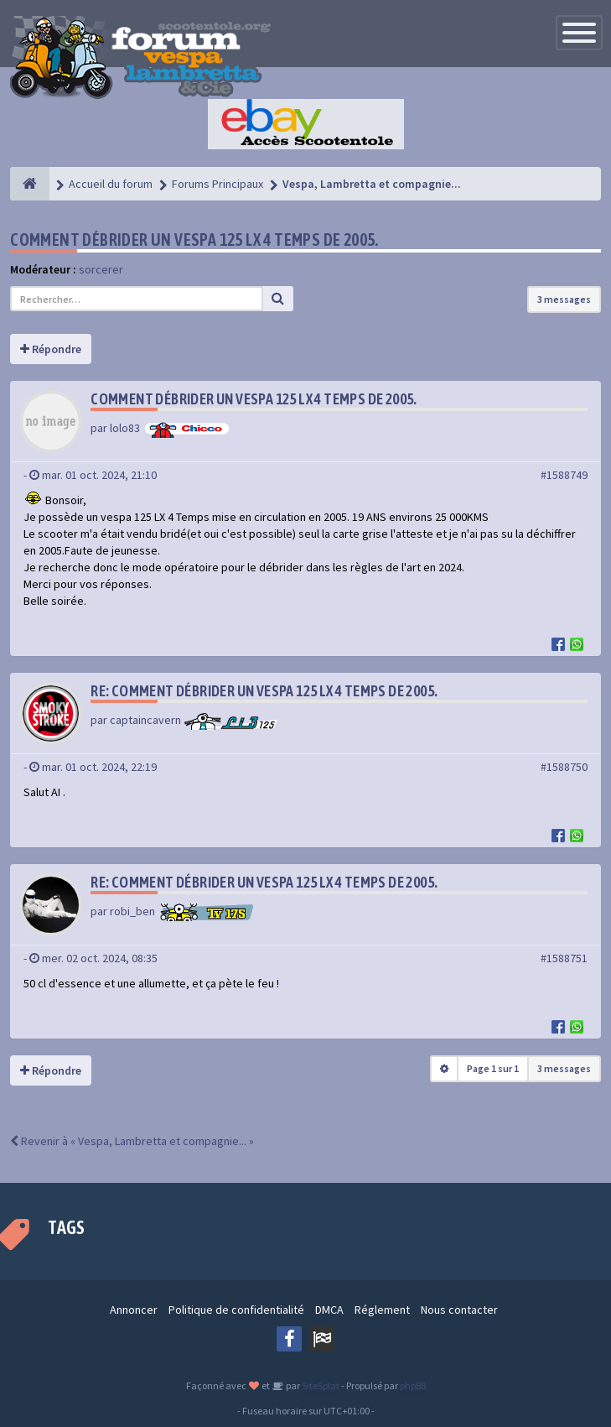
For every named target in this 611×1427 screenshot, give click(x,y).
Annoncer (134, 1309)
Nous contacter (459, 1309)
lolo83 (125, 427)
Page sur (493, 1068)
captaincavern (145, 719)
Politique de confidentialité (236, 1309)
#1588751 (564, 958)
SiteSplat (319, 1385)
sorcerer (101, 269)
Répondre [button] (50, 349)
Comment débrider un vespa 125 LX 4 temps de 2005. (194, 239)
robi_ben (132, 911)
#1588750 (564, 766)
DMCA (329, 1309)
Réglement (382, 1309)
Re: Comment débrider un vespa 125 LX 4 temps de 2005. (264, 691)
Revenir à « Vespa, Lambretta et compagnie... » (132, 1140)
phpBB (413, 1385)
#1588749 (564, 474)
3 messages (564, 299)
